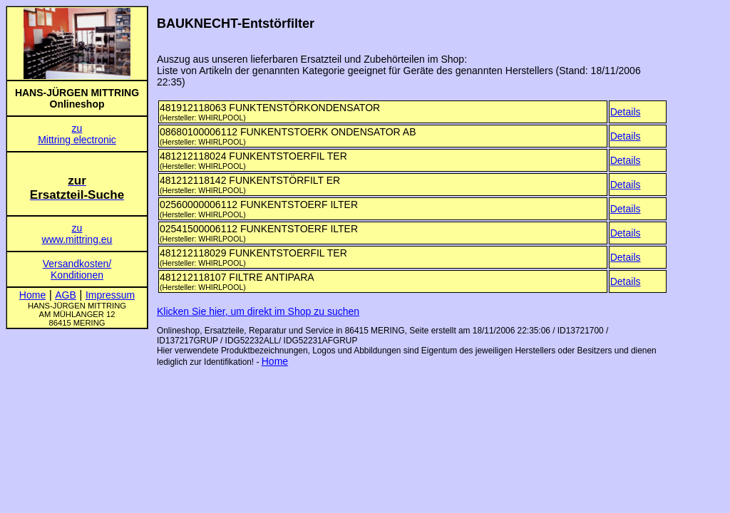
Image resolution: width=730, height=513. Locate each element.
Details (625, 112)
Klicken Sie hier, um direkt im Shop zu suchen (258, 311)
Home (275, 361)
